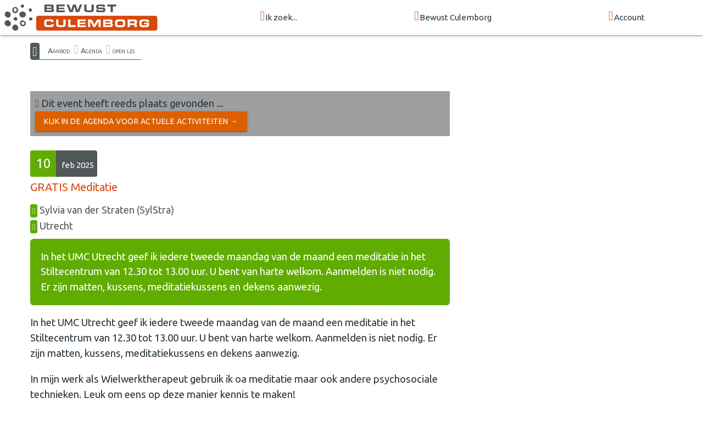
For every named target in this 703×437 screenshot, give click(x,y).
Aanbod (59, 50)
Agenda (91, 50)
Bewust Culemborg (453, 16)
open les (124, 50)
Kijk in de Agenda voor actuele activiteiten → (141, 121)
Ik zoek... (278, 16)
